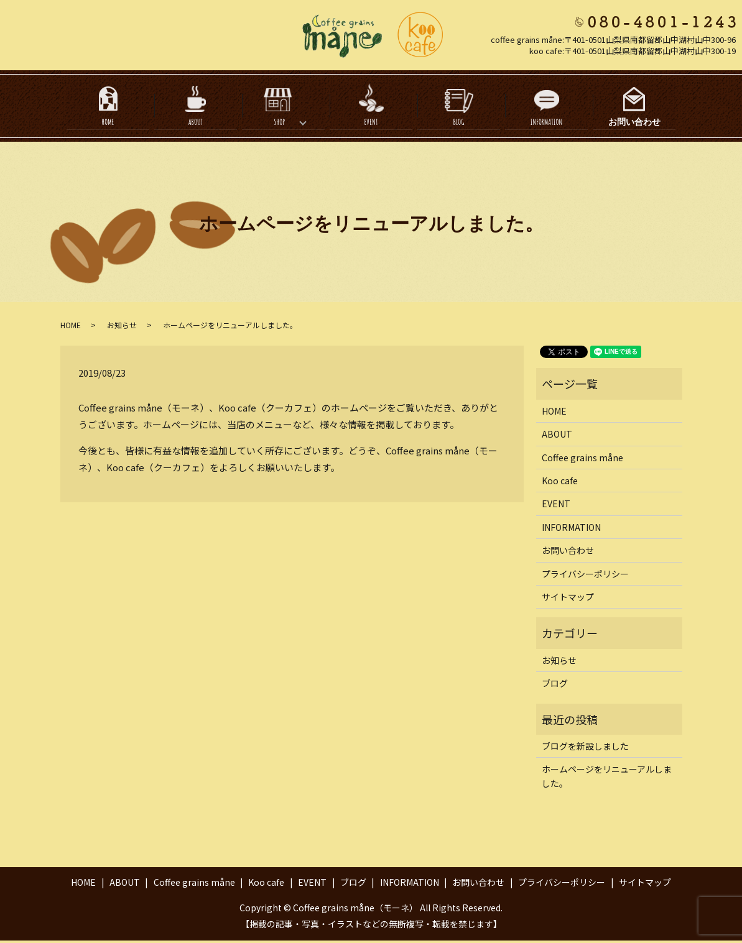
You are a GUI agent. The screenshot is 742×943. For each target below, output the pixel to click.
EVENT (371, 124)
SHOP (279, 124)
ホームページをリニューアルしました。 (607, 778)
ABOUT (195, 124)
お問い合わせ (634, 124)
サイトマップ (568, 599)
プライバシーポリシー (585, 576)
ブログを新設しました (585, 748)
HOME (108, 124)
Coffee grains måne (582, 460)
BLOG (458, 124)
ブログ (555, 685)
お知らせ (122, 327)
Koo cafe (560, 483)
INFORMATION (546, 124)
